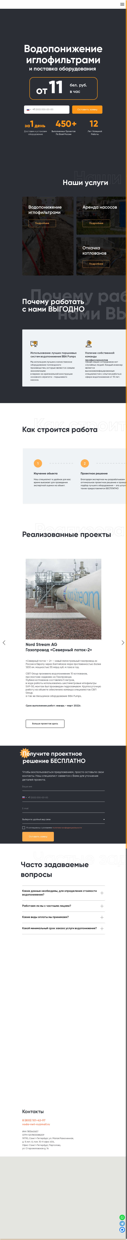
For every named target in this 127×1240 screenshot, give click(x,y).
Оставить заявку (87, 109)
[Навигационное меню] (122, 4)
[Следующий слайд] (123, 642)
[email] (63, 809)
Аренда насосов (100, 207)
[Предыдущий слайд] (4, 642)
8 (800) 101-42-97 (33, 1120)
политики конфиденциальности (67, 828)
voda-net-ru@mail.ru (36, 1124)
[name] (63, 787)
